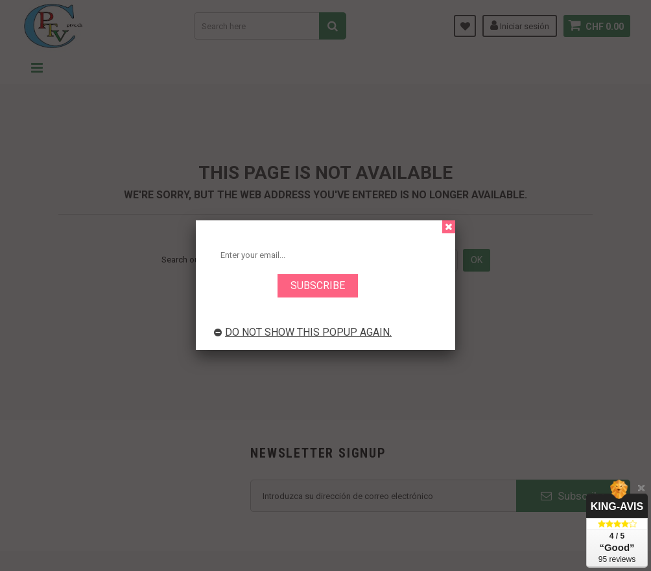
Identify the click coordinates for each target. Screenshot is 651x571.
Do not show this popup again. (303, 332)
